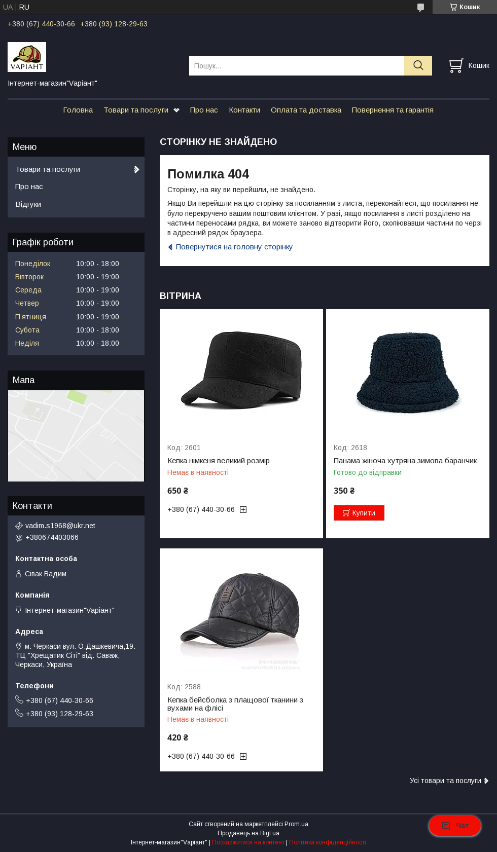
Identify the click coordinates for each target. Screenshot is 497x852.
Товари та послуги (135, 109)
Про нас (204, 109)
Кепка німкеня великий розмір (218, 461)
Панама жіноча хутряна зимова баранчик (405, 461)
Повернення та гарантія (393, 109)
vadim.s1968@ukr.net (60, 526)
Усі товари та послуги (445, 780)
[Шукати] (418, 66)
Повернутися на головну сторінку (234, 246)
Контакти (244, 109)
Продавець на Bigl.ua (248, 833)
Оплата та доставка (306, 109)
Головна (78, 109)
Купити (363, 513)
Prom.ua (296, 824)
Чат (455, 825)
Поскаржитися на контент (248, 842)
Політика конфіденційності (327, 842)
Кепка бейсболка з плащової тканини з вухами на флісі (235, 704)
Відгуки (28, 204)
